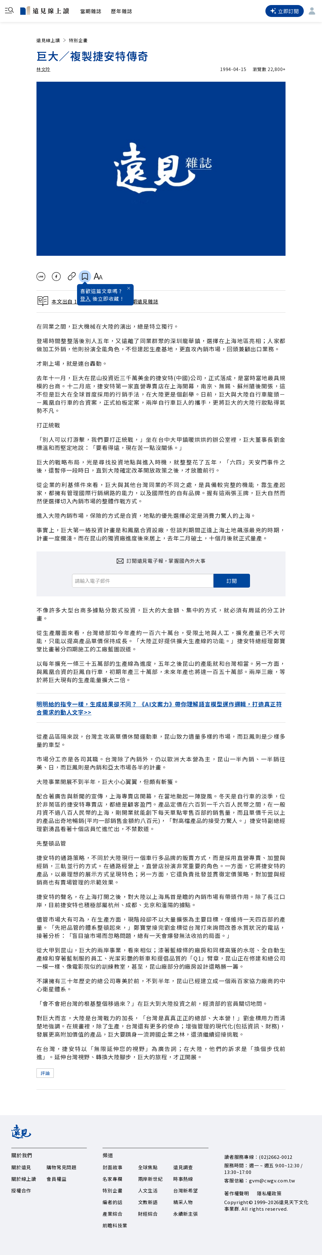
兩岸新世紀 (150, 1179)
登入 (85, 298)
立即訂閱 (284, 11)
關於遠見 (21, 1167)
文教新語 (148, 1202)
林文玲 (43, 69)
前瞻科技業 (115, 1225)
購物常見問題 (61, 1167)
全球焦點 (148, 1167)
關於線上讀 (23, 1179)
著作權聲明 (236, 1193)
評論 (45, 1073)
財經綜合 (148, 1213)
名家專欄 (112, 1179)
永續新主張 (185, 1213)
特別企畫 (78, 40)
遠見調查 (183, 1167)
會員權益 (56, 1179)
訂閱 (231, 580)
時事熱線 (183, 1179)
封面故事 (112, 1167)
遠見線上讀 (51, 40)
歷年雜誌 (121, 11)
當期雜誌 (91, 11)
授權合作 (21, 1190)
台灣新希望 (185, 1190)
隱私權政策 (269, 1193)
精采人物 (183, 1202)
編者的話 (112, 1202)
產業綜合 (112, 1213)
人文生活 (148, 1190)
